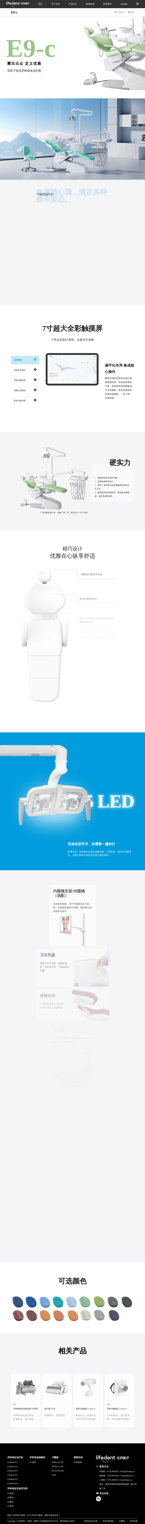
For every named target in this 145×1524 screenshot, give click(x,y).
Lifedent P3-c (12, 1466)
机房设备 (134, 1521)
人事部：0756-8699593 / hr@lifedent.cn (115, 1480)
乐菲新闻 (78, 1462)
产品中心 (73, 4)
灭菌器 (55, 1457)
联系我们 (107, 4)
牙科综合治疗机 (15, 1457)
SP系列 (10, 1498)
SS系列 (10, 1502)
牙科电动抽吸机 (37, 1457)
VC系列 (32, 1462)
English (124, 4)
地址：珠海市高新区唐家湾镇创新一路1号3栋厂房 (118, 1486)
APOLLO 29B (57, 1466)
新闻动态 (90, 4)
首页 (40, 4)
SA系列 (10, 1493)
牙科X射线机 (108, 1521)
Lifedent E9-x (12, 1483)
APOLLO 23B (57, 1462)
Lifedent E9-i (12, 1475)
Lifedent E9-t (12, 1479)
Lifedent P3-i (12, 1462)
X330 (54, 1475)
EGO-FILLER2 (58, 1471)
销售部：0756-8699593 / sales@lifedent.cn (117, 1476)
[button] (137, 4)
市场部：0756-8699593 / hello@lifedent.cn (117, 1471)
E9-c (14, 12)
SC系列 (10, 1506)
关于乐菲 (55, 4)
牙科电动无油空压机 (17, 1488)
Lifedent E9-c (12, 1471)
